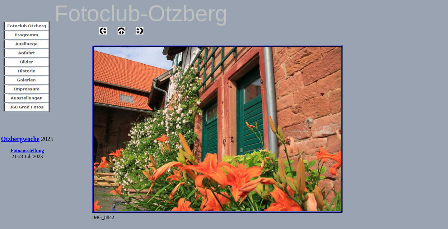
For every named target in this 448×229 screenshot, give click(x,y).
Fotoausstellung (27, 150)
